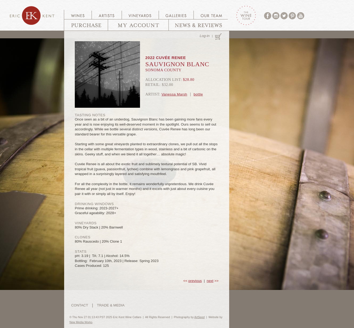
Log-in (204, 36)
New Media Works (80, 322)
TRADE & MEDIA (111, 305)
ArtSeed (199, 317)
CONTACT (79, 305)
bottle (198, 94)
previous (195, 281)
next (210, 281)
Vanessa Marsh (174, 94)
